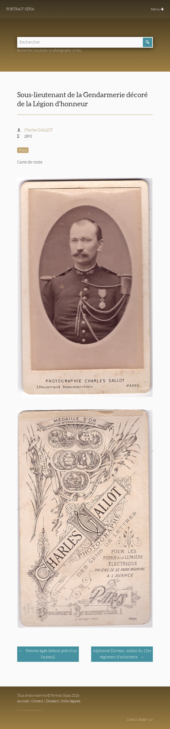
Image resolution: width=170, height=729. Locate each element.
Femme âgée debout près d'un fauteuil (51, 654)
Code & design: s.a (140, 719)
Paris (23, 150)
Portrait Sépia (20, 9)
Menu (157, 9)
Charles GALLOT (38, 130)
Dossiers (52, 701)
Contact (37, 701)
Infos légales (70, 701)
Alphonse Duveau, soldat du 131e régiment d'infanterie (122, 654)
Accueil (23, 701)
